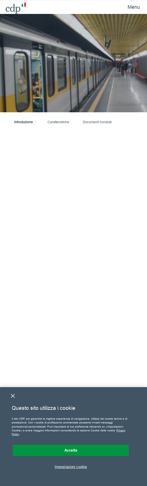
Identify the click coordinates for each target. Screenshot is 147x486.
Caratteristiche (58, 122)
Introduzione (23, 122)
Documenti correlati (97, 122)
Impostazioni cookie (71, 466)
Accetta (70, 450)
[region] (73, 436)
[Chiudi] (13, 396)
